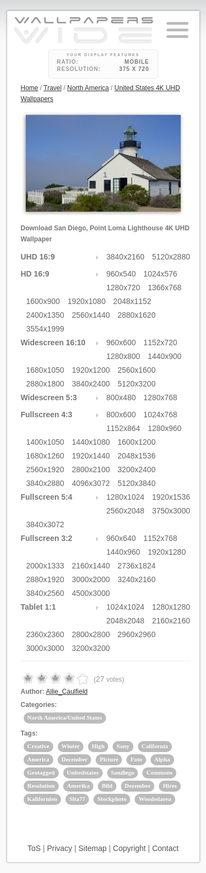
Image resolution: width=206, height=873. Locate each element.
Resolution (41, 785)
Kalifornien (42, 798)
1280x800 (124, 356)
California (155, 746)
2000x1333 (45, 565)
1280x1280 (171, 607)
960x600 (121, 342)
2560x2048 (125, 510)
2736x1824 (136, 565)
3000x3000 (45, 648)
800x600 (121, 414)
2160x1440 (91, 565)
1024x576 (160, 273)
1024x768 (160, 414)
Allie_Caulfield (67, 691)
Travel (52, 88)
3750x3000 (171, 510)
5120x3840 (136, 483)
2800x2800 (91, 634)
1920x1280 (167, 552)
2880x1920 (45, 579)
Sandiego (123, 772)
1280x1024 (125, 497)
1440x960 (124, 552)
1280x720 (124, 287)
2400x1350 (45, 315)
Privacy (59, 848)
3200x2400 (136, 469)
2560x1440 (91, 315)
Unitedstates (83, 772)
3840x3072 (45, 524)
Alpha (162, 759)
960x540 (121, 273)
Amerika (78, 785)
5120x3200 (136, 383)
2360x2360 (45, 634)
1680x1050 (45, 370)
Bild (107, 785)
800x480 (121, 397)
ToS (34, 848)
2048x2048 (125, 620)
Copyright (129, 848)
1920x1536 (171, 497)
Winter (71, 746)
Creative (38, 746)
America (38, 759)
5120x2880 (171, 256)
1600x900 (43, 301)
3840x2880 (45, 483)
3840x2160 (125, 256)
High (98, 746)
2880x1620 (136, 315)
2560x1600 (136, 370)
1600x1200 (136, 442)
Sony (122, 746)
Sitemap (93, 848)
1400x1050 (45, 442)
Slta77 (77, 798)
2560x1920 (45, 469)
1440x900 (165, 356)
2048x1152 (132, 301)
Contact (165, 848)
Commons (159, 772)
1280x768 (160, 397)
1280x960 (165, 428)
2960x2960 (136, 634)
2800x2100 (91, 469)
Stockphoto (111, 798)
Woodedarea (154, 798)
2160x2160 (171, 620)
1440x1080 (91, 442)
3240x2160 (136, 579)
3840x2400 (91, 383)
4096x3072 (91, 483)
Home (29, 88)
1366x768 (165, 287)
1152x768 (160, 538)
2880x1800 (45, 383)
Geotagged (41, 772)
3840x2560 (45, 593)
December (75, 759)
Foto (136, 759)
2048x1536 (136, 455)
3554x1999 (45, 328)
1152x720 (160, 342)
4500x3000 (91, 593)
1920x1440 (91, 455)
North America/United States (64, 717)
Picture (108, 759)
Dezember (138, 785)
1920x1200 (91, 370)
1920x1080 (86, 301)
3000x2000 (91, 579)
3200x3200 (91, 648)
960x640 (121, 538)
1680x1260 (45, 455)
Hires (169, 785)
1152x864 (124, 428)
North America (88, 88)
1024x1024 (125, 607)
